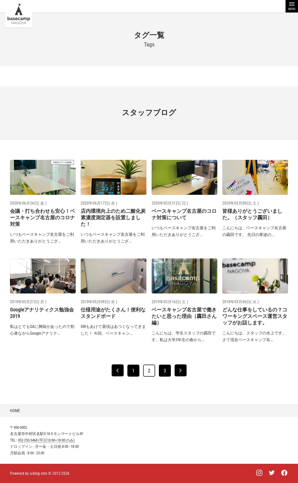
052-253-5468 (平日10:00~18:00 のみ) (46, 440)
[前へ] (118, 370)
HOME (15, 410)
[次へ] (181, 370)
